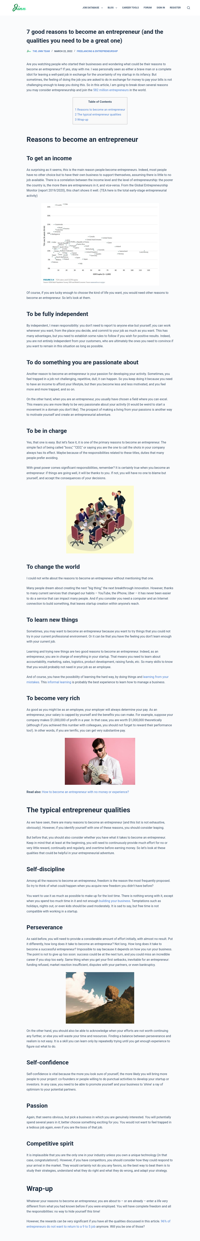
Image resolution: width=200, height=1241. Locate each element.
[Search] (188, 7)
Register (175, 7)
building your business (114, 901)
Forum (148, 7)
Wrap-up (81, 119)
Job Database (93, 7)
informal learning (59, 682)
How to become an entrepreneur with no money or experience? (85, 792)
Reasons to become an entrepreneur (100, 109)
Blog (113, 7)
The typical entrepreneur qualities (98, 114)
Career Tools (130, 7)
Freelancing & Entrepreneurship (97, 51)
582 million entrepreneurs (111, 90)
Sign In (161, 7)
